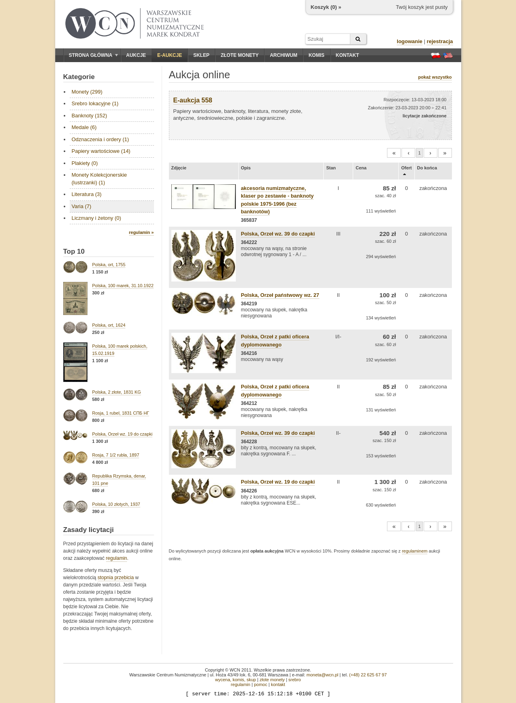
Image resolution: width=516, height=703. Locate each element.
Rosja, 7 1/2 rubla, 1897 (115, 455)
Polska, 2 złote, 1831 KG (116, 392)
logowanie (409, 41)
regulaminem (415, 551)
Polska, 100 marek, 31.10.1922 (123, 285)
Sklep (201, 55)
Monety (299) (87, 92)
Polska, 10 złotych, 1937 (116, 504)
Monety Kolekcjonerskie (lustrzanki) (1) (99, 178)
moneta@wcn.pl (322, 674)
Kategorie (79, 77)
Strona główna (93, 55)
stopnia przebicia (116, 577)
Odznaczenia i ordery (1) (100, 139)
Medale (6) (84, 127)
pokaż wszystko (435, 77)
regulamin (116, 558)
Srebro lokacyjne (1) (95, 103)
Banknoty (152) (89, 116)
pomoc (260, 684)
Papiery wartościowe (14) (101, 151)
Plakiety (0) (85, 163)
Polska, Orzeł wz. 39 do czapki (278, 234)
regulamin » (141, 232)
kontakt (278, 684)
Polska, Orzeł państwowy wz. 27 (280, 295)
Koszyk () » (326, 7)
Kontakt (347, 55)
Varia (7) (82, 206)
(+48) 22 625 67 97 (368, 674)
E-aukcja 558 (192, 100)
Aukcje (136, 55)
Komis (316, 55)
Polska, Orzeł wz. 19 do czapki (122, 434)
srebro (294, 679)
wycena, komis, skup (235, 679)
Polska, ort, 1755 (109, 264)
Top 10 (74, 251)
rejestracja (440, 41)
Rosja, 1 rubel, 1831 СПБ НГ (121, 413)
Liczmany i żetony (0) (96, 218)
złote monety (272, 679)
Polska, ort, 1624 (109, 325)
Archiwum (283, 55)
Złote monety (239, 55)
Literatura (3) (87, 194)
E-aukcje (169, 55)
